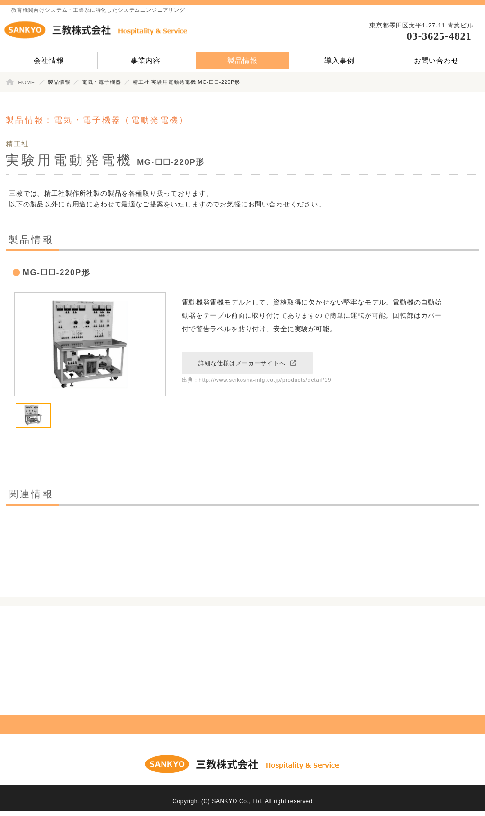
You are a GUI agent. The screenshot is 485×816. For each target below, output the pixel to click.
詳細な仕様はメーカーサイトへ (242, 363)
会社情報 (48, 60)
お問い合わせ (436, 60)
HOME (26, 82)
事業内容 (146, 60)
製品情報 (242, 60)
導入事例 (339, 60)
